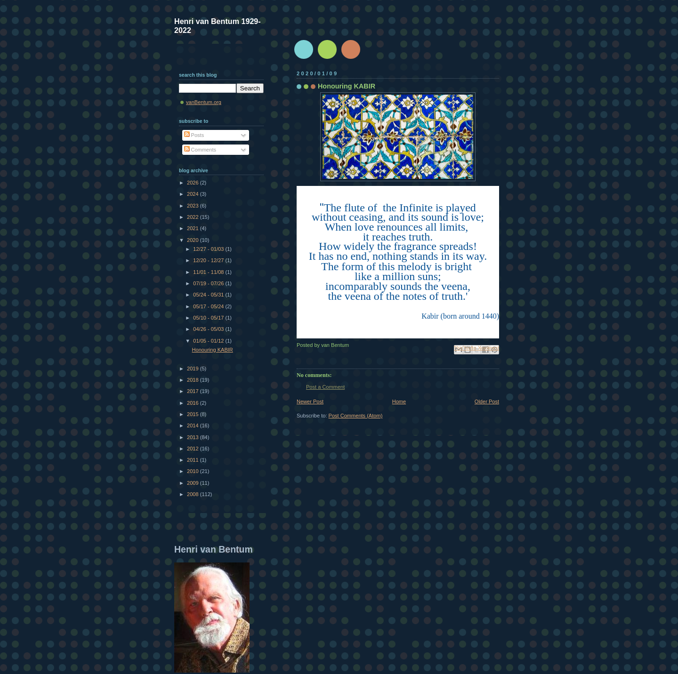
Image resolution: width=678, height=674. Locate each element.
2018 (193, 380)
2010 (193, 471)
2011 (193, 460)
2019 (193, 368)
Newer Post (310, 401)
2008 (193, 494)
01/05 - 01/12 (209, 341)
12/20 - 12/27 (209, 260)
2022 (193, 217)
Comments (200, 149)
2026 (193, 182)
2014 (193, 425)
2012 (193, 448)
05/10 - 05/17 (209, 318)
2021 (193, 228)
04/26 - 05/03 (209, 329)
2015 (193, 414)
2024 (193, 194)
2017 (193, 391)
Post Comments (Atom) (356, 415)
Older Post (487, 401)
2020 (193, 240)
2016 (193, 403)
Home (399, 401)
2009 (193, 483)
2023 (193, 206)
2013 (193, 437)
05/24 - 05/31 (209, 294)
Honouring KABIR (212, 350)
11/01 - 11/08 (209, 272)
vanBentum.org (203, 102)
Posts (194, 135)
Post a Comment (325, 387)
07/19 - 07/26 (209, 283)
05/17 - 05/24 (209, 306)
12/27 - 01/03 (209, 249)
